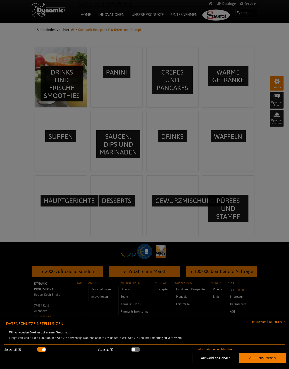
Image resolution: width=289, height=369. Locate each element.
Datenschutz (277, 322)
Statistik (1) (105, 350)
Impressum (259, 322)
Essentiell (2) (12, 350)
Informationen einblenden (214, 349)
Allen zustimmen (262, 357)
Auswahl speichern (216, 358)
